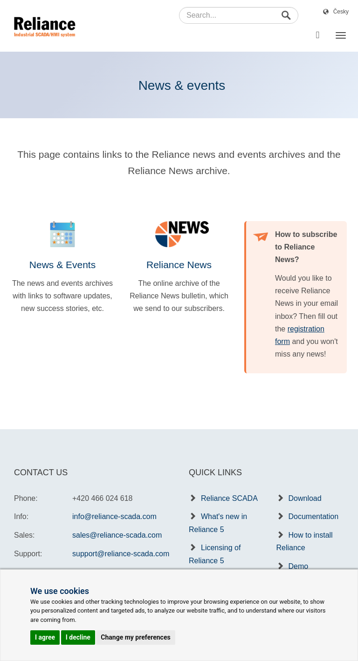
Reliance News (179, 264)
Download (305, 498)
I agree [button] (45, 637)
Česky (341, 11)
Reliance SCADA (229, 498)
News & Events (62, 264)
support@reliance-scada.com (120, 554)
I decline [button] (78, 637)
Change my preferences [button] (135, 637)
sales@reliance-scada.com (117, 535)
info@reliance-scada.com (114, 516)
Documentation (314, 516)
